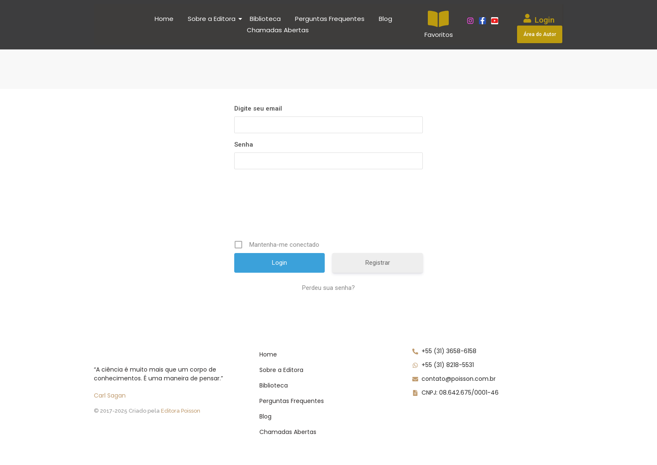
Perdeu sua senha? (328, 288)
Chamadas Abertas (278, 30)
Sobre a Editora (213, 18)
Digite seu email (258, 108)
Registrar (377, 262)
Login (545, 20)
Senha (243, 144)
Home (164, 18)
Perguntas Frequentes (330, 18)
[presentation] (298, 204)
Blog (385, 18)
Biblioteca (265, 18)
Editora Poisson (180, 411)
